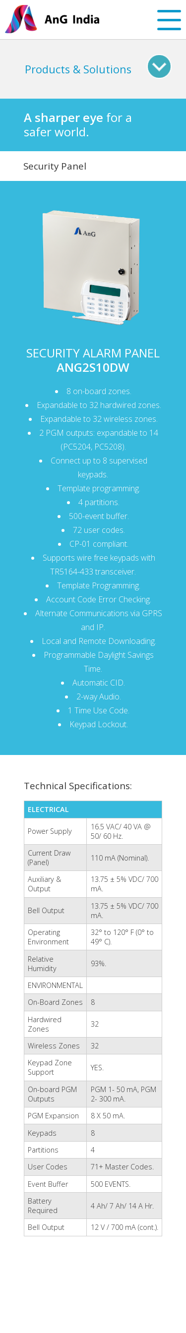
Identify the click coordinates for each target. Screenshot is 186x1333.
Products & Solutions (78, 69)
